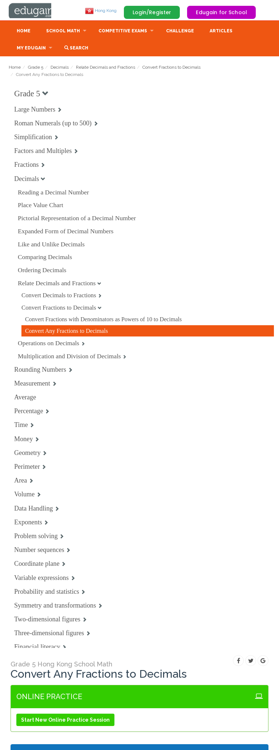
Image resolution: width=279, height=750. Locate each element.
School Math (63, 31)
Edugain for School (221, 12)
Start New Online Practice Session (65, 720)
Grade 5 (35, 67)
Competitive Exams (122, 31)
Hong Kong (101, 10)
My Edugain (31, 48)
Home (24, 31)
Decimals (59, 67)
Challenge (180, 31)
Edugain (36, 10)
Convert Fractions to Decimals (171, 67)
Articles (221, 31)
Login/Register (152, 12)
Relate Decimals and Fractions (105, 67)
